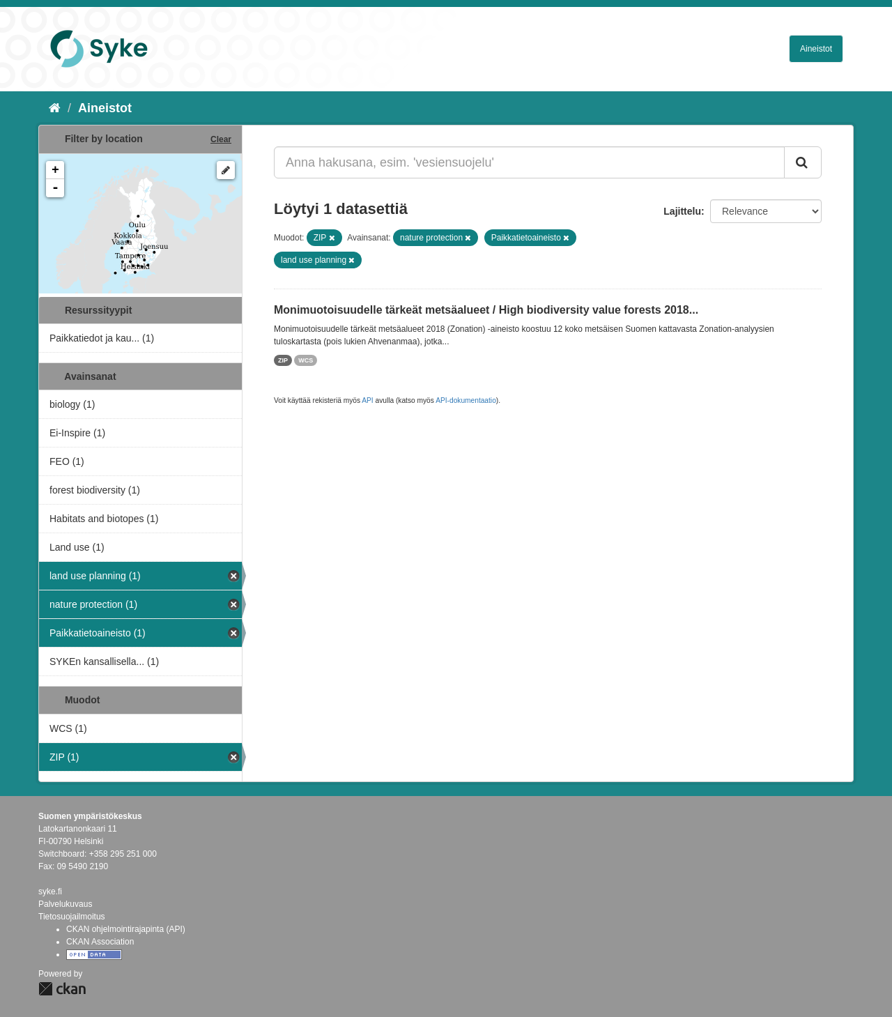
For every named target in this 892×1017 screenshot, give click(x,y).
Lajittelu (682, 211)
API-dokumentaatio (466, 400)
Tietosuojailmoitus (71, 917)
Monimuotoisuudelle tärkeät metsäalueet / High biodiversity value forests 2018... (486, 310)
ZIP (283, 360)
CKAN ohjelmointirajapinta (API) (125, 929)
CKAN (62, 988)
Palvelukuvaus (65, 904)
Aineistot (816, 49)
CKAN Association (100, 942)
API (367, 400)
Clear (220, 139)
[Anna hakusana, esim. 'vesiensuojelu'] (529, 162)
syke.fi (50, 891)
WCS (305, 360)
